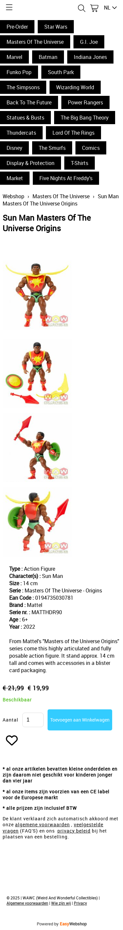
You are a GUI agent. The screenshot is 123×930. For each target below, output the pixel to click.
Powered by (62, 924)
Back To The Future (29, 102)
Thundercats (21, 132)
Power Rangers (85, 102)
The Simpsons (23, 87)
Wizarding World (75, 87)
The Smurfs (52, 147)
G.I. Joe (89, 41)
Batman (48, 57)
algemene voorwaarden (42, 824)
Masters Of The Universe (35, 41)
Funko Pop (19, 72)
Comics (91, 147)
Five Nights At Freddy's (65, 178)
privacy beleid (74, 831)
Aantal (10, 720)
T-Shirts (79, 163)
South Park (61, 72)
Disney (14, 147)
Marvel (14, 57)
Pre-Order (17, 26)
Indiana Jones (90, 57)
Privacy (80, 903)
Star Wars (55, 26)
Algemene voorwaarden (27, 903)
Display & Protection (30, 163)
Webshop (13, 196)
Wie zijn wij (61, 903)
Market (15, 178)
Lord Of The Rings (73, 132)
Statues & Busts (25, 117)
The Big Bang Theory (85, 117)
